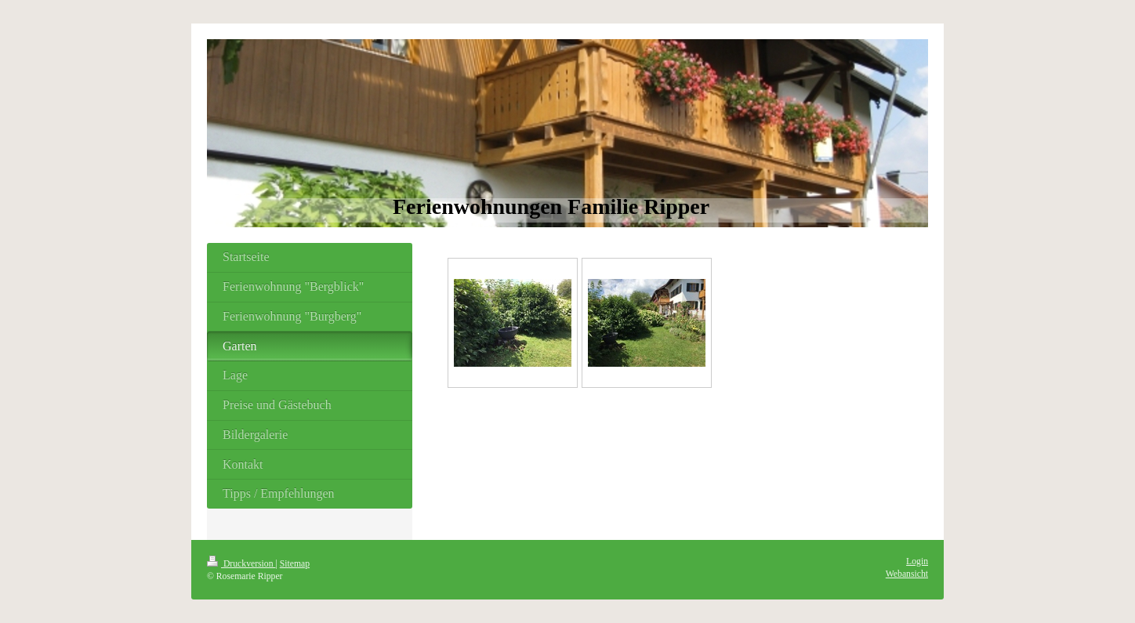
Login (917, 561)
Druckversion (241, 564)
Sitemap (295, 564)
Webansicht (907, 574)
